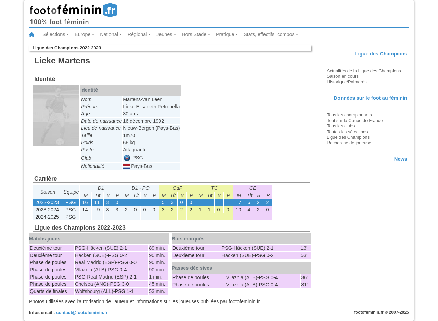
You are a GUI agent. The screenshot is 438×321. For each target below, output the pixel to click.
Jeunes (164, 34)
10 (238, 209)
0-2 (123, 255)
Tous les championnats (349, 115)
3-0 (125, 284)
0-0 (133, 262)
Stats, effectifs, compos (269, 34)
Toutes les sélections (347, 131)
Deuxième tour (46, 248)
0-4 (123, 269)
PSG (133, 157)
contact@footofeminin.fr (81, 312)
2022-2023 (47, 202)
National (109, 34)
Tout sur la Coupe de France (355, 120)
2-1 (123, 248)
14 (85, 209)
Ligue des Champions (348, 137)
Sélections (53, 34)
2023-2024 (47, 209)
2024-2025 (47, 217)
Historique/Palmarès (347, 81)
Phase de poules (48, 262)
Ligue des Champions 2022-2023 (67, 47)
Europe (82, 34)
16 (85, 202)
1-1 (130, 291)
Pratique (225, 34)
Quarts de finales (48, 291)
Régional (137, 34)
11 (97, 202)
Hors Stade (194, 34)
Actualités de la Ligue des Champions (364, 70)
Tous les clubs (341, 125)
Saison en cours (343, 76)
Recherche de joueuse (349, 142)
